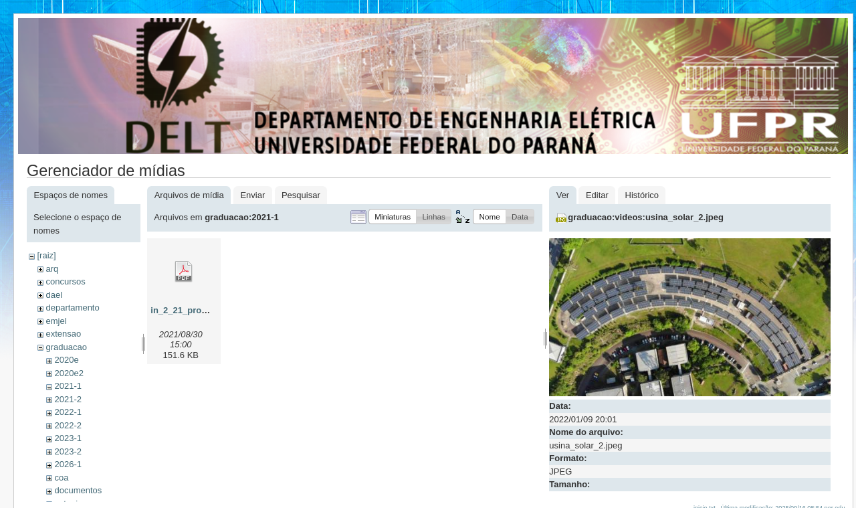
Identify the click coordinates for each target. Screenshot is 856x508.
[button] (392, 216)
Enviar (252, 195)
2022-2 (67, 425)
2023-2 (67, 451)
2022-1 (67, 412)
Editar (597, 195)
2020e (66, 360)
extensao (63, 334)
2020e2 (68, 373)
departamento (72, 308)
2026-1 (67, 464)
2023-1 (67, 438)
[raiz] (46, 255)
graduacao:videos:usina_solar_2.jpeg (646, 217)
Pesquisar (301, 195)
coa (61, 478)
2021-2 (67, 399)
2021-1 (67, 386)
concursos (65, 281)
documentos (78, 490)
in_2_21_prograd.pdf (193, 310)
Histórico (642, 195)
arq (51, 269)
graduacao (65, 347)
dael (53, 295)
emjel (55, 321)
